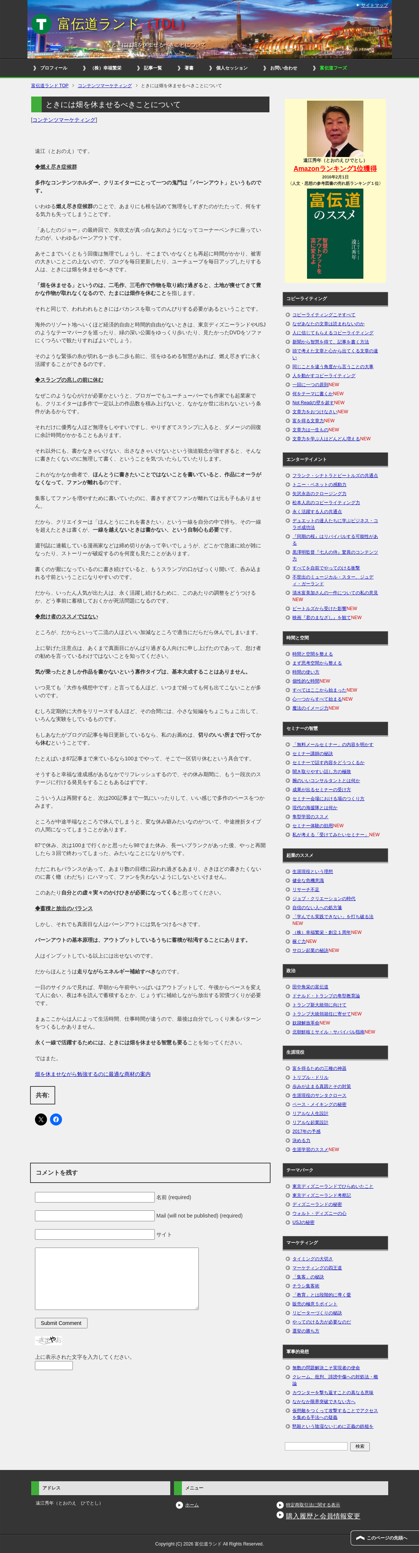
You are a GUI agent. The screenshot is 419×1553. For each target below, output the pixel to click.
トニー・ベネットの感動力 (319, 484)
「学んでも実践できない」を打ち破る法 (333, 916)
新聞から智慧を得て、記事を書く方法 (330, 341)
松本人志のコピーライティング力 (326, 502)
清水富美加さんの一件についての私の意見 (335, 592)
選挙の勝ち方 (305, 1331)
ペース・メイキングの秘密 (319, 1104)
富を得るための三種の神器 (319, 1068)
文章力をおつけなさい (314, 411)
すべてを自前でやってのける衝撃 (326, 568)
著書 (189, 68)
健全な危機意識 (308, 880)
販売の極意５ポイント (314, 1304)
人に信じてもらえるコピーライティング (333, 332)
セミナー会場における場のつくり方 (328, 798)
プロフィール (53, 68)
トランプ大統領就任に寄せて (321, 1014)
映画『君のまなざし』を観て (321, 617)
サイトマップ (374, 5)
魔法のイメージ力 (310, 708)
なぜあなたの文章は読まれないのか (328, 323)
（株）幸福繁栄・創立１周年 (321, 932)
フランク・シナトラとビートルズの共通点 (335, 475)
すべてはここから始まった (319, 690)
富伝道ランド (124, 24)
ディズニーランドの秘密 (317, 1204)
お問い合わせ (283, 68)
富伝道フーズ (333, 68)
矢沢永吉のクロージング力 (319, 493)
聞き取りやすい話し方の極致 (321, 771)
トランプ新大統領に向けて (319, 1005)
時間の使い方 (305, 672)
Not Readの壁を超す (313, 402)
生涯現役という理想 (312, 871)
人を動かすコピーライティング (323, 375)
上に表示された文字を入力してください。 (85, 1357)
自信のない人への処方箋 (317, 907)
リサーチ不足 (305, 889)
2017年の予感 (306, 1131)
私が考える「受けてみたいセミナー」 (330, 834)
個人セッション (232, 68)
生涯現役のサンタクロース (319, 1095)
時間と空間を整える (312, 654)
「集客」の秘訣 (308, 1277)
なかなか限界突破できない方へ (323, 1401)
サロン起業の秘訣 (310, 950)
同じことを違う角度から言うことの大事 (333, 366)
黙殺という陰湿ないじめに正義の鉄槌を (333, 1426)
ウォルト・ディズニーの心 (319, 1213)
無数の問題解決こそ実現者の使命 (326, 1367)
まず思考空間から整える (317, 663)
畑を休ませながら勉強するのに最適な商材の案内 (93, 1074)
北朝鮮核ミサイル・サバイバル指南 (328, 1032)
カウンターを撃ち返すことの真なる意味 (333, 1392)
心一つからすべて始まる (317, 699)
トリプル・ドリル (310, 1077)
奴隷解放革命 (305, 1023)
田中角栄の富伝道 (310, 987)
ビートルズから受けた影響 (319, 608)
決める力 (301, 1140)
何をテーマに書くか (312, 393)
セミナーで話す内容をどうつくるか (328, 762)
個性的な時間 (305, 681)
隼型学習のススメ (310, 816)
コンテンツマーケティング (63, 120)
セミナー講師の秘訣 (312, 753)
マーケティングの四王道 (317, 1267)
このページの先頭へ (387, 1538)
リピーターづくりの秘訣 (317, 1313)
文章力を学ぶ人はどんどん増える (326, 438)
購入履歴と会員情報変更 (323, 1516)
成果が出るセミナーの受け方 (321, 789)
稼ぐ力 (299, 941)
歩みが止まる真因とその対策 (321, 1086)
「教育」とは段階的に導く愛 (321, 1295)
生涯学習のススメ (310, 1149)
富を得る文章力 (308, 420)
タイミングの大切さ (312, 1258)
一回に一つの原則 (310, 384)
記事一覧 (153, 68)
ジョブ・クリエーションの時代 (323, 898)
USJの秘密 (303, 1222)
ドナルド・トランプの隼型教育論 (326, 996)
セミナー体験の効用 (312, 825)
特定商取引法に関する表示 (313, 1505)
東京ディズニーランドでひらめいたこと (333, 1186)
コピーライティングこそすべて (323, 314)
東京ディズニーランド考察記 (321, 1195)
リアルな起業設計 (310, 1122)
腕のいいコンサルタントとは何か (326, 780)
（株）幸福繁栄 (105, 68)
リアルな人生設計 (310, 1113)
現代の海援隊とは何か (314, 807)
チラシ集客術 (305, 1286)
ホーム (192, 1505)
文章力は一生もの (310, 429)
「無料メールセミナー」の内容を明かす (333, 744)
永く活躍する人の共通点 (317, 511)
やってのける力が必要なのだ (321, 1322)
